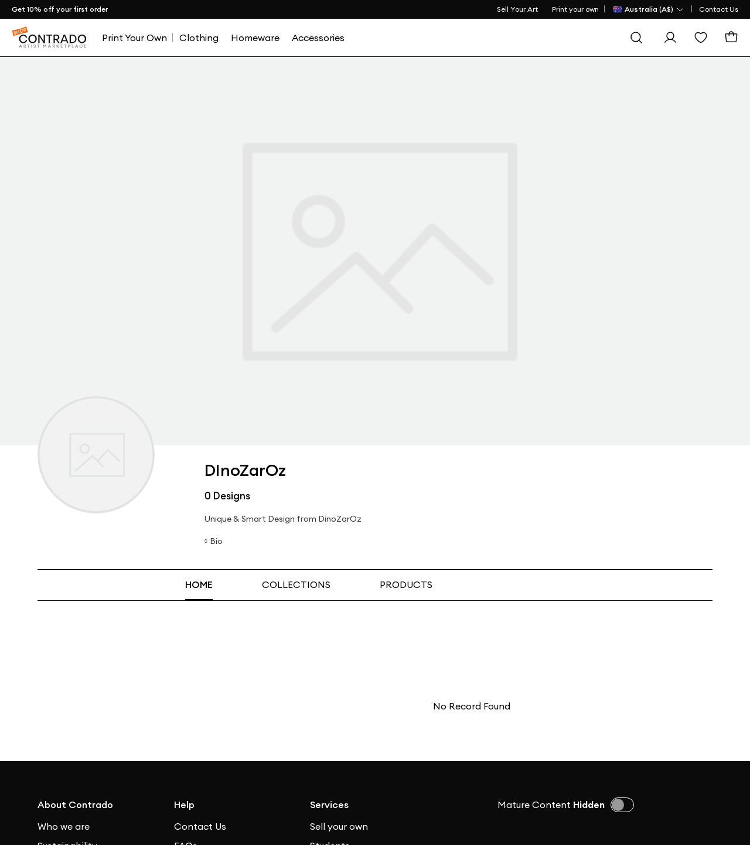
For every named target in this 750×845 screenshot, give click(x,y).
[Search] (636, 37)
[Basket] (731, 37)
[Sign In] (670, 38)
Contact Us (718, 9)
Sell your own (339, 826)
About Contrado (75, 804)
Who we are (64, 826)
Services (329, 804)
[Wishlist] (701, 38)
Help (184, 804)
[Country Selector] (649, 9)
